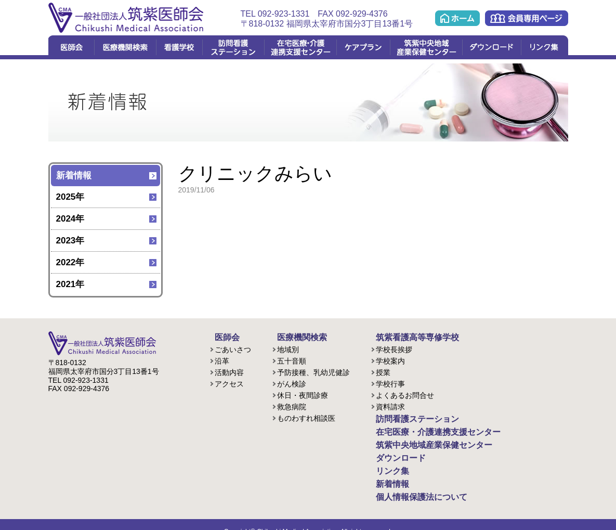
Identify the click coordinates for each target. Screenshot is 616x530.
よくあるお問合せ (405, 394)
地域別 (288, 348)
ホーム (457, 18)
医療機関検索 (125, 47)
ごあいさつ (233, 348)
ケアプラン (363, 47)
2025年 (70, 197)
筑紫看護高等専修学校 (407, 336)
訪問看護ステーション (233, 47)
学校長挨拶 (394, 348)
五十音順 (291, 359)
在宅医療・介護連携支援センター (300, 47)
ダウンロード (491, 47)
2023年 (70, 240)
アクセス (229, 382)
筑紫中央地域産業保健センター (426, 47)
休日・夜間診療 (302, 394)
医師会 (71, 47)
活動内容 (229, 371)
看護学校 (179, 47)
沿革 (222, 359)
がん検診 (291, 382)
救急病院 (291, 405)
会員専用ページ (526, 18)
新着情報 (73, 175)
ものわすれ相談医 (306, 416)
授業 (383, 371)
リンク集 (544, 47)
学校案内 (390, 359)
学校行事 (390, 382)
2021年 (70, 284)
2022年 (70, 262)
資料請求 (390, 405)
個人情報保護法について (411, 485)
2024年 (70, 219)
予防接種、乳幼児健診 (313, 371)
